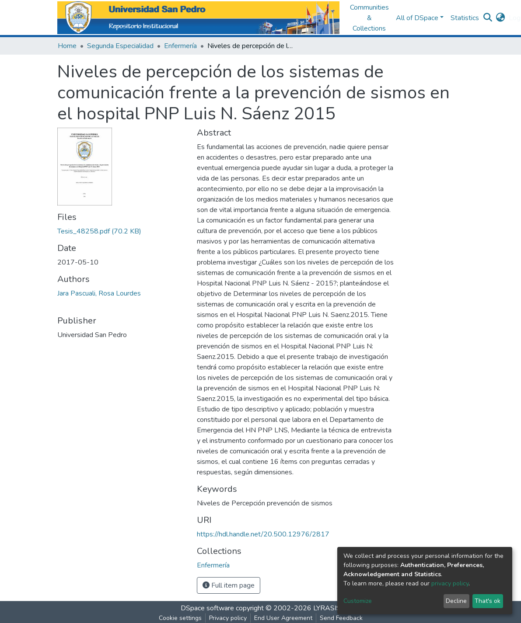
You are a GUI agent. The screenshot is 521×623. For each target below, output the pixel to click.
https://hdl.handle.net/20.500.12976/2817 (263, 534)
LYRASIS (327, 608)
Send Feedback (341, 618)
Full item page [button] (229, 585)
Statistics (465, 18)
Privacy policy (228, 618)
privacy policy (450, 583)
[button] (500, 18)
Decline (456, 601)
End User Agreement (283, 618)
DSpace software (207, 608)
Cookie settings (180, 618)
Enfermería (180, 46)
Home (67, 46)
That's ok (487, 601)
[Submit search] (488, 18)
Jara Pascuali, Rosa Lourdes (99, 293)
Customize (357, 601)
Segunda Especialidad (120, 46)
